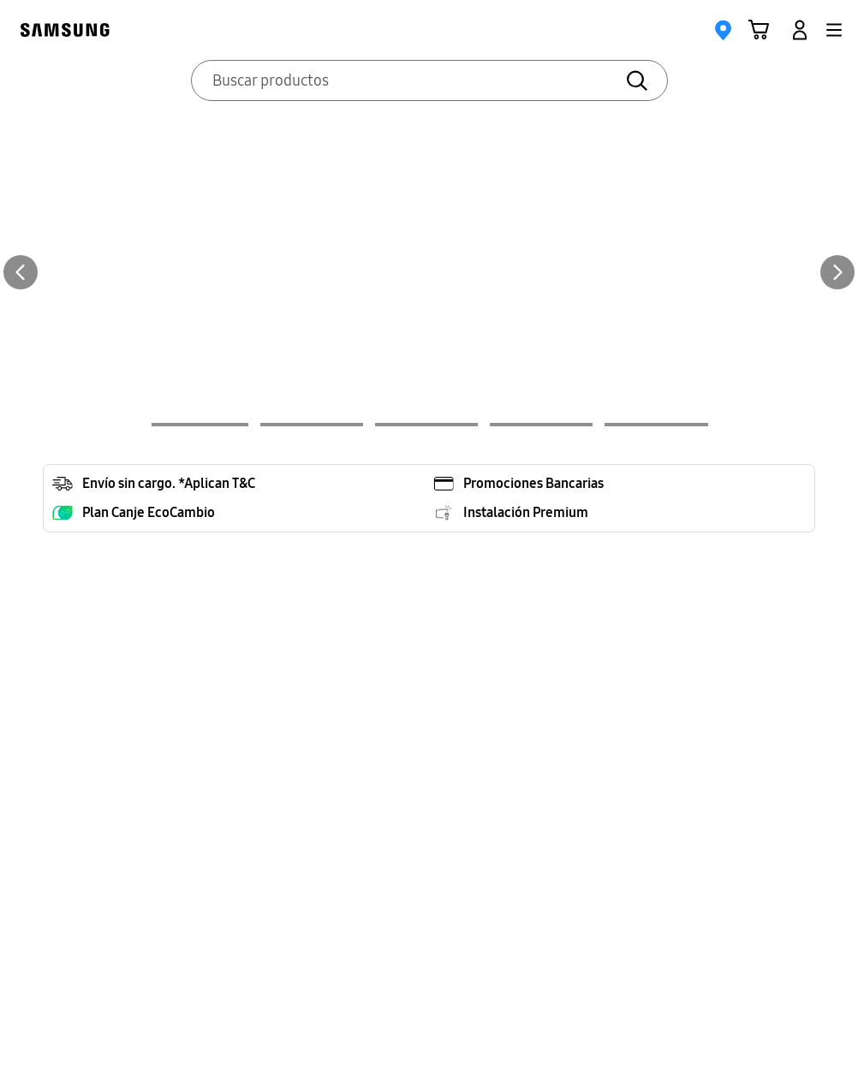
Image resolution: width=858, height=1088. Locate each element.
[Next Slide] (837, 272)
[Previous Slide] (20, 272)
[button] (834, 30)
